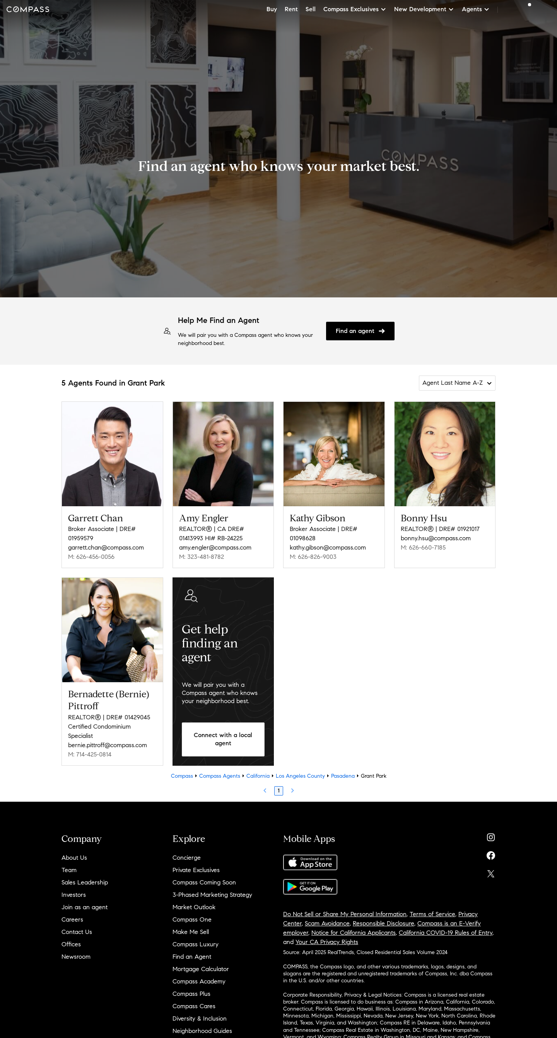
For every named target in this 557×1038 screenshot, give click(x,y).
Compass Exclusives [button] (354, 9)
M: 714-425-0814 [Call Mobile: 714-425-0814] (89, 754)
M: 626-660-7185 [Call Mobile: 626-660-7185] (423, 547)
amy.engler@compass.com (215, 547)
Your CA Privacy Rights (327, 942)
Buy (272, 9)
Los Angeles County (300, 776)
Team (69, 870)
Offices (71, 944)
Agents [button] (476, 9)
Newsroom (76, 956)
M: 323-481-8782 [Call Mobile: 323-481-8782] (201, 556)
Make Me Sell (191, 932)
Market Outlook (194, 907)
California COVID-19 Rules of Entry (445, 932)
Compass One (192, 919)
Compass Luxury (196, 944)
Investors (74, 894)
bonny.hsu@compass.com (436, 538)
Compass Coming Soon (204, 882)
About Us (74, 857)
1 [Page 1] (279, 790)
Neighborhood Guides (202, 1031)
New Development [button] (424, 9)
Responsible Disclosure (383, 923)
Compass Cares (194, 1006)
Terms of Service (432, 914)
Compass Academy (199, 981)
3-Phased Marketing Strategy (212, 894)
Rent (291, 9)
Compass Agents (219, 776)
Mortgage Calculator (201, 969)
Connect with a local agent (223, 739)
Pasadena (343, 776)
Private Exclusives (196, 870)
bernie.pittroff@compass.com (107, 745)
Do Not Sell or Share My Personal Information (345, 914)
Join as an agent (85, 907)
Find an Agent (192, 956)
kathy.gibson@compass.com (328, 547)
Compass (182, 776)
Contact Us (77, 932)
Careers (72, 919)
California (258, 776)
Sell (311, 9)
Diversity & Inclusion (200, 1018)
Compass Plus (191, 993)
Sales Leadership (85, 882)
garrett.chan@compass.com (106, 547)
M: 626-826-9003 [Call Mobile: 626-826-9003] (313, 556)
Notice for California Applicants (353, 932)
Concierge (187, 857)
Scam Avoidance (327, 923)
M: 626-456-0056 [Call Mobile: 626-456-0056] (91, 556)
